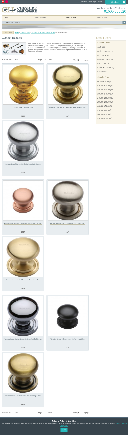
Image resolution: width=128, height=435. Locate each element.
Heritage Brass (103, 51)
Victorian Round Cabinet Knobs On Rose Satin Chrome (23, 164)
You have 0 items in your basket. (92, 2)
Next (50, 60)
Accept (64, 430)
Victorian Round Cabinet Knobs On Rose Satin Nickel (67, 223)
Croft (99, 47)
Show (75, 60)
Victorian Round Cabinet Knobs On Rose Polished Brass (67, 107)
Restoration (101, 63)
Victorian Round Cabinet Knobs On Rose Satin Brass (23, 280)
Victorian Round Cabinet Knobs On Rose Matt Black (67, 339)
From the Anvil (102, 55)
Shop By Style (25, 32)
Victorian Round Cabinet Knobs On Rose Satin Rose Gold (23, 223)
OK (124, 22)
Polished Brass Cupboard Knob (23, 107)
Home (6, 17)
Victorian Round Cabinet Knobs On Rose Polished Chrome (23, 339)
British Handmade (104, 68)
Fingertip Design (103, 59)
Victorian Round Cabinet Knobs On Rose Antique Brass (23, 396)
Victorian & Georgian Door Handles (43, 32)
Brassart (100, 72)
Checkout (115, 2)
